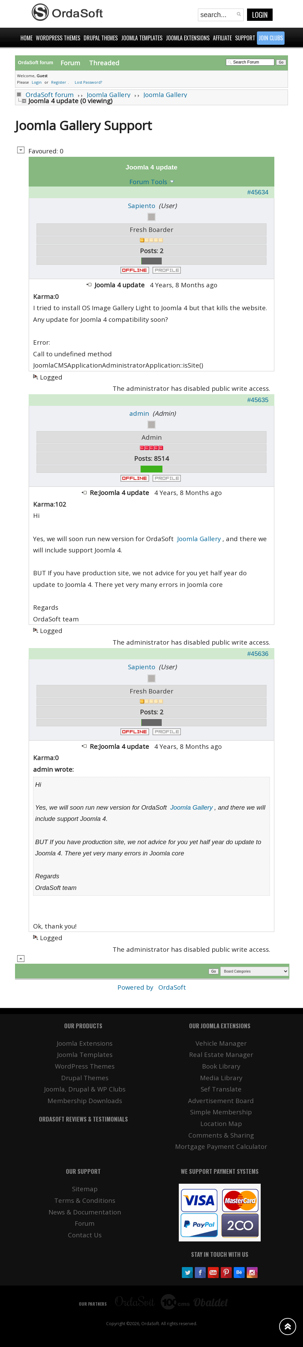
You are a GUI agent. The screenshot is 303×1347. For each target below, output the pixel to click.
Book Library (221, 1066)
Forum (70, 62)
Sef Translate (221, 1089)
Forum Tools (148, 181)
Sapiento (141, 205)
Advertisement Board (221, 1100)
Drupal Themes (85, 1077)
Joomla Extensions (85, 1043)
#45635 (258, 399)
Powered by (136, 987)
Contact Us (85, 1235)
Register (58, 82)
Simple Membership (221, 1112)
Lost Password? (88, 82)
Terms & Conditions (84, 1200)
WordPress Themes (85, 1066)
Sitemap (85, 1188)
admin (139, 413)
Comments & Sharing (221, 1135)
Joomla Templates (85, 1054)
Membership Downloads (84, 1100)
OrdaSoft (172, 987)
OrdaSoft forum (50, 94)
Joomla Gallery (108, 94)
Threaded (104, 62)
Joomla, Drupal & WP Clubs (85, 1089)
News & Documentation (84, 1212)
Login (260, 15)
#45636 (258, 653)
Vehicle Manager (221, 1043)
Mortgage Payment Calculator (221, 1146)
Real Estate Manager (221, 1054)
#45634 (258, 192)
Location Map (221, 1123)
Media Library (221, 1077)
